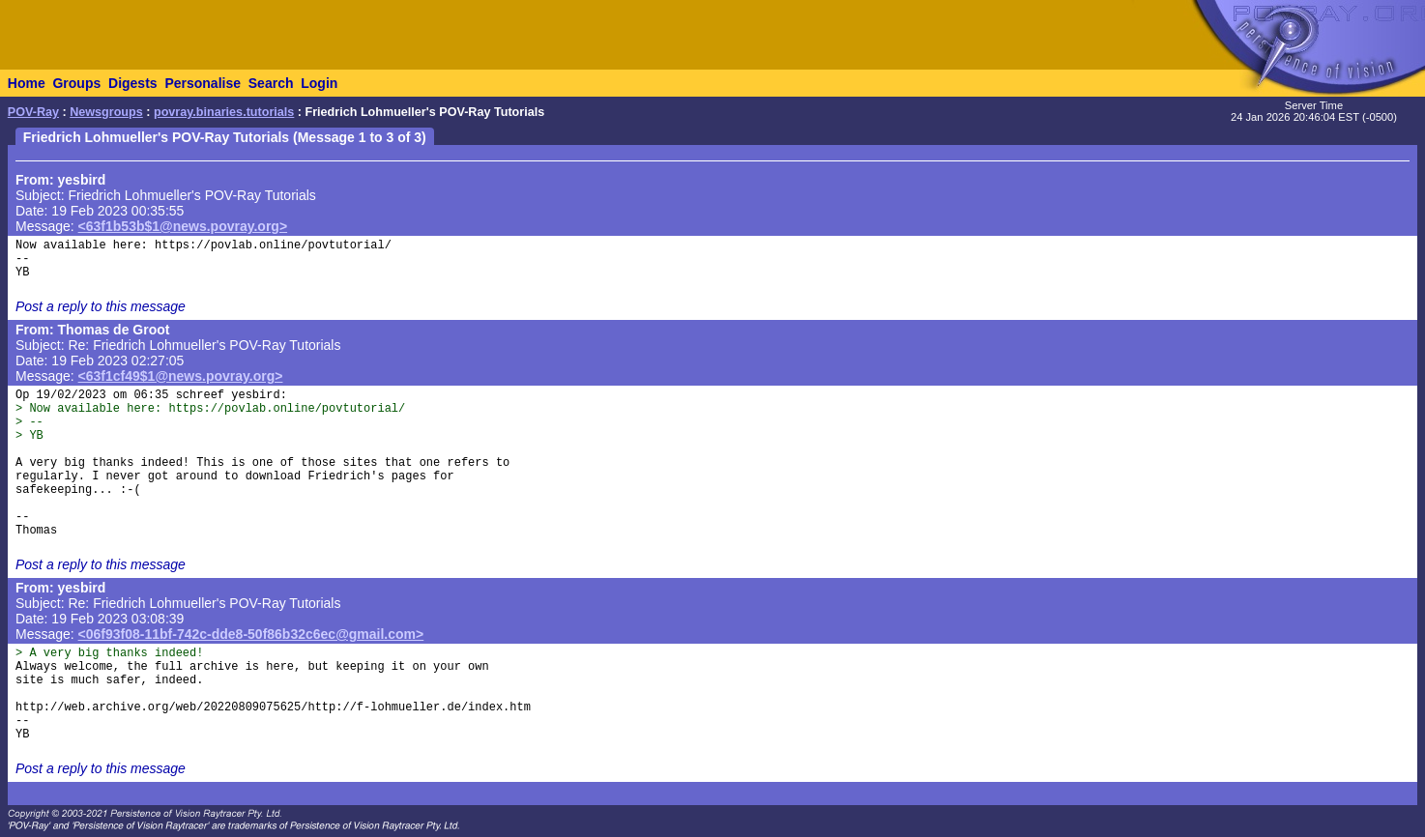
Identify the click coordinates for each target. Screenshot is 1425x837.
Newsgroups (106, 112)
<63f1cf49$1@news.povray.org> (180, 376)
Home (26, 83)
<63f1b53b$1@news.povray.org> (183, 226)
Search (271, 83)
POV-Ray (33, 112)
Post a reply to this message (100, 306)
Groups (76, 83)
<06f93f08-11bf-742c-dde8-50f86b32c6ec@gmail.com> (251, 634)
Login (319, 83)
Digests (133, 83)
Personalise (202, 83)
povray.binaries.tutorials (224, 112)
